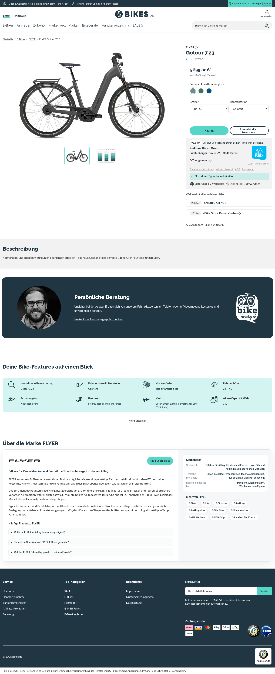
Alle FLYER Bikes (160, 460)
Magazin (20, 15)
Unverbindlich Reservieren (249, 130)
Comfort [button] (238, 108)
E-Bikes (21, 39)
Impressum (133, 591)
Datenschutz (134, 602)
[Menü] (269, 650)
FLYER (32, 39)
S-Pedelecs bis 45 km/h (244, 517)
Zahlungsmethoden (14, 602)
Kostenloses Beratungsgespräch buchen (98, 319)
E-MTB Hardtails (197, 517)
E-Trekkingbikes (197, 510)
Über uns (8, 591)
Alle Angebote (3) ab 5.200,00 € (205, 224)
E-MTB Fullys (218, 517)
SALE (67, 591)
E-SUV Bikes (218, 510)
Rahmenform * (238, 101)
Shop (6, 15)
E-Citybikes (221, 503)
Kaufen (209, 130)
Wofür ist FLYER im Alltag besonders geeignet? (39, 532)
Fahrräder (70, 602)
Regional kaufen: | (251, 3)
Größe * (194, 101)
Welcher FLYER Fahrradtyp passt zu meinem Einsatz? (43, 552)
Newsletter (192, 581)
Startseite (8, 39)
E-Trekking (239, 503)
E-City (206, 503)
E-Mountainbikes (239, 510)
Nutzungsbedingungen (140, 596)
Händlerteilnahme (14, 596)
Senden (264, 591)
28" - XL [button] (197, 108)
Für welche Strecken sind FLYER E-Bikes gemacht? (41, 542)
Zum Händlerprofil (258, 163)
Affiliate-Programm (14, 608)
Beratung (8, 614)
